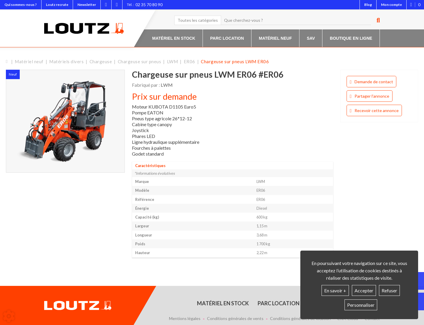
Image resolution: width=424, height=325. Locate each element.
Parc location (227, 38)
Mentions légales (185, 318)
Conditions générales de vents (235, 318)
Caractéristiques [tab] (150, 165)
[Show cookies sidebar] (9, 316)
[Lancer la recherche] (376, 20)
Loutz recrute (57, 4)
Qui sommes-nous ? (20, 4)
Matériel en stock (173, 38)
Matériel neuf (275, 38)
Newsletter (86, 4)
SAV (311, 38)
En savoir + (335, 290)
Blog (368, 4)
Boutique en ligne (351, 38)
